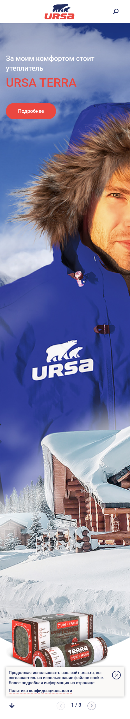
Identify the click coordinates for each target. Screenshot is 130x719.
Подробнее (31, 111)
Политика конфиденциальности (40, 690)
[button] (91, 706)
